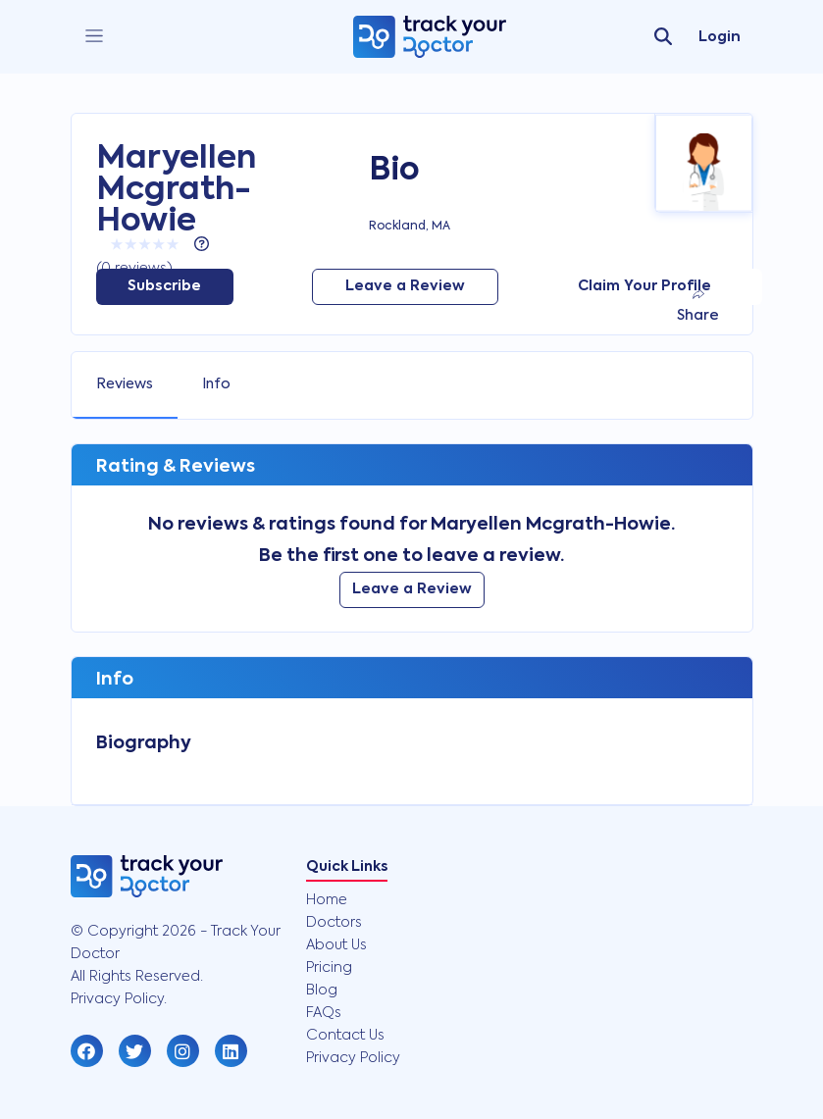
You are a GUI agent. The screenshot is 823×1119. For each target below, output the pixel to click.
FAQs (323, 1013)
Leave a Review (405, 286)
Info (216, 384)
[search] (663, 37)
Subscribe (164, 286)
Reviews (124, 384)
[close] (94, 37)
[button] (87, 1051)
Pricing (329, 968)
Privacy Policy (353, 1058)
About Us (336, 945)
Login (719, 37)
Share (698, 305)
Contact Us (345, 1036)
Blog (321, 990)
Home (326, 900)
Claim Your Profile (644, 286)
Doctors (334, 923)
